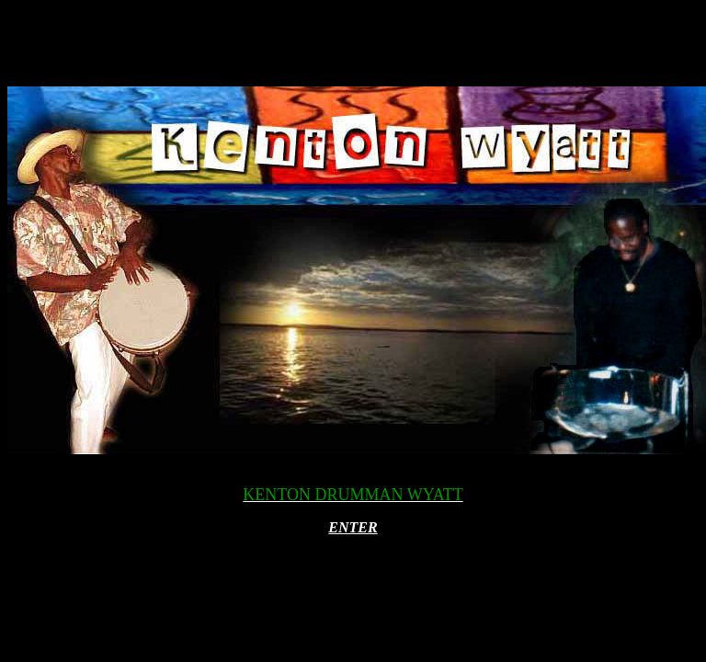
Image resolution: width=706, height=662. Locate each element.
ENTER (352, 527)
